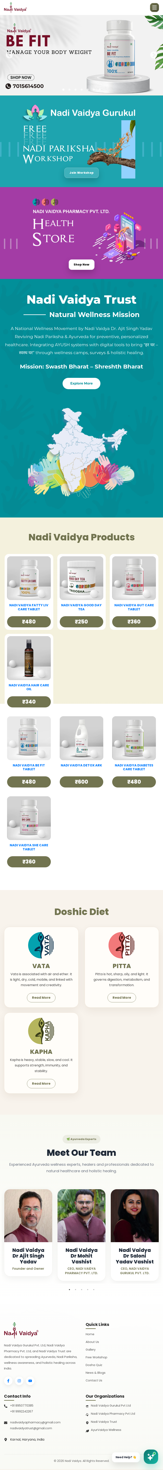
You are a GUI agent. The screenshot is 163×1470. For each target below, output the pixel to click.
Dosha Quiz (94, 1365)
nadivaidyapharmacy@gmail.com (35, 1423)
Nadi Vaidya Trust (104, 1422)
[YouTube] (30, 1381)
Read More (41, 997)
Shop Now (81, 263)
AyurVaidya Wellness (106, 1430)
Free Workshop (97, 1357)
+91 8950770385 (22, 1406)
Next (153, 55)
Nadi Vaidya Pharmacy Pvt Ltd (113, 1414)
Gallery (91, 1349)
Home (90, 1334)
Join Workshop (81, 171)
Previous (9, 55)
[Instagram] (19, 1381)
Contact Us (94, 1380)
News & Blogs (96, 1372)
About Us (92, 1342)
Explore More (81, 383)
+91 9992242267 (21, 1412)
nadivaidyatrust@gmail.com (31, 1429)
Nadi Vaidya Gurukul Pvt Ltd (111, 1406)
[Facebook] (8, 1381)
